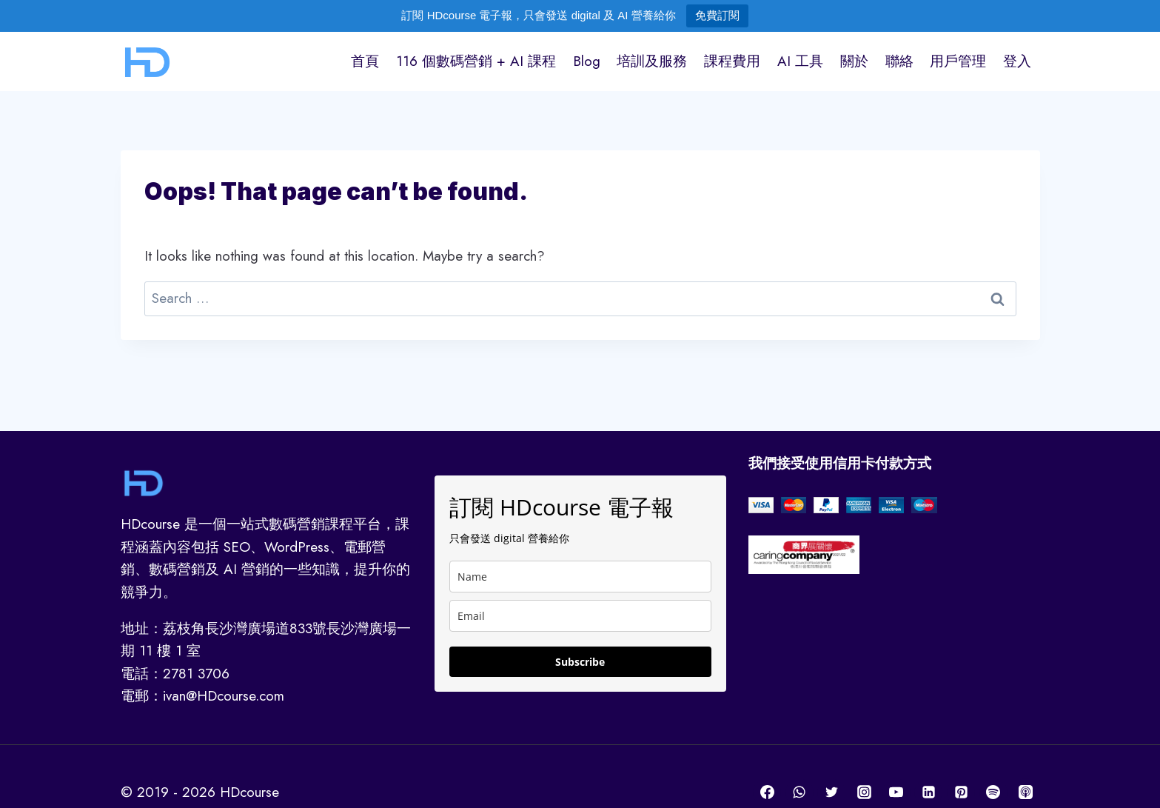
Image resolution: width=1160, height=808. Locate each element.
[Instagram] (864, 792)
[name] (580, 576)
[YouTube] (896, 792)
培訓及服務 (652, 61)
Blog (586, 61)
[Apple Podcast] (1026, 792)
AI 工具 (800, 61)
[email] (580, 616)
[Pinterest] (961, 792)
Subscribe (580, 662)
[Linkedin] (928, 792)
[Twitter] (831, 792)
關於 (854, 61)
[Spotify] (993, 792)
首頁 (365, 61)
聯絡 (899, 61)
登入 (1017, 61)
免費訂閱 (717, 15)
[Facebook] (767, 792)
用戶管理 (958, 61)
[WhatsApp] (799, 792)
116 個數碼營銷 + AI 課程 (476, 61)
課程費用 (732, 61)
